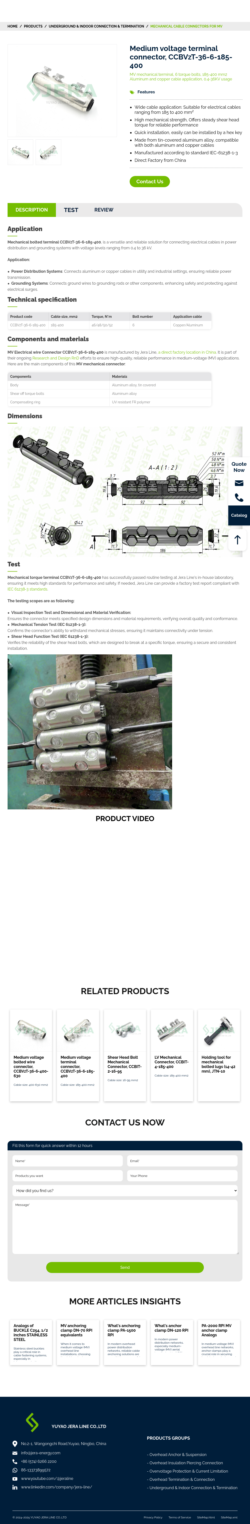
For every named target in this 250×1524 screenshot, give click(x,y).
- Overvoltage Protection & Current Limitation (187, 1471)
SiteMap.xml (229, 1517)
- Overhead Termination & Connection (181, 1479)
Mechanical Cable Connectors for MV (186, 26)
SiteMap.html (206, 1517)
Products (33, 26)
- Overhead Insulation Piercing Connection (185, 1463)
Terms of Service (179, 1517)
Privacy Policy (153, 1517)
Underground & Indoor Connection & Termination (96, 26)
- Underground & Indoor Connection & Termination (192, 1487)
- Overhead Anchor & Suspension (177, 1454)
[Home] (23, 10)
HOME (13, 26)
